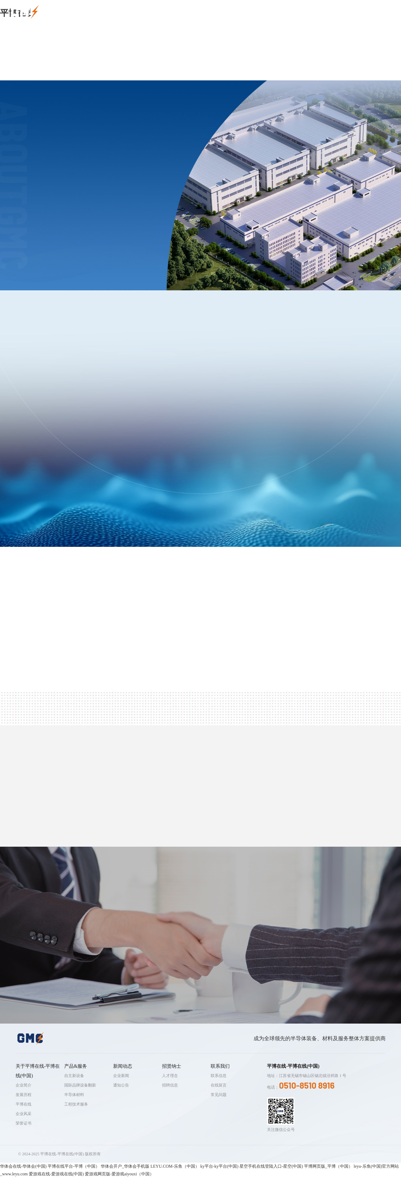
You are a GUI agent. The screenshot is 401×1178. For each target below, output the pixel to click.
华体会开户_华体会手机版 (125, 1166)
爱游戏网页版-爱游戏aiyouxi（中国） (119, 1174)
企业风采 (23, 1114)
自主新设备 (74, 1076)
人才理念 (170, 1076)
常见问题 (219, 1095)
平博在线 (23, 1104)
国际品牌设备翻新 (80, 1085)
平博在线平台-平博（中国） (74, 1166)
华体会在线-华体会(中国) (23, 1166)
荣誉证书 (23, 1123)
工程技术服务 (76, 1104)
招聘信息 (170, 1085)
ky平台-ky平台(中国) (219, 1166)
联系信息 (219, 1076)
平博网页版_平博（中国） (328, 1166)
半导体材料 (74, 1095)
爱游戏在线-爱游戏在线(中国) (56, 1174)
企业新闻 (121, 1076)
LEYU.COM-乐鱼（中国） (174, 1166)
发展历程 (23, 1095)
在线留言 (219, 1085)
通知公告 (121, 1085)
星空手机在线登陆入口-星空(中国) (271, 1166)
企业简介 (23, 1085)
